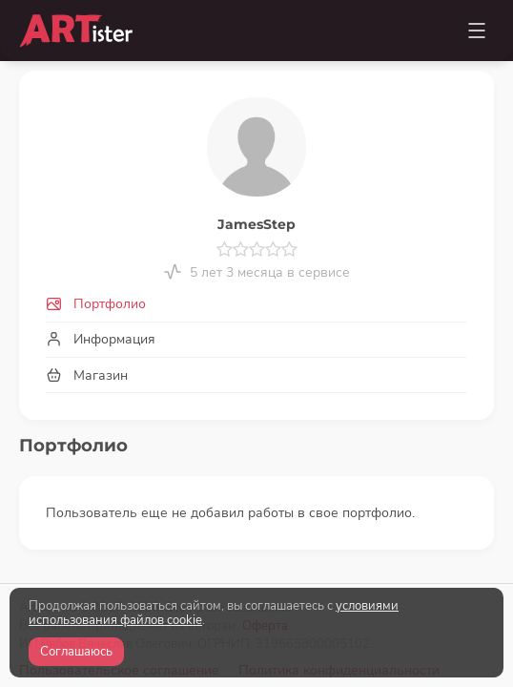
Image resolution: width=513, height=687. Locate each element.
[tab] (256, 305)
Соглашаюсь (76, 651)
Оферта (265, 565)
